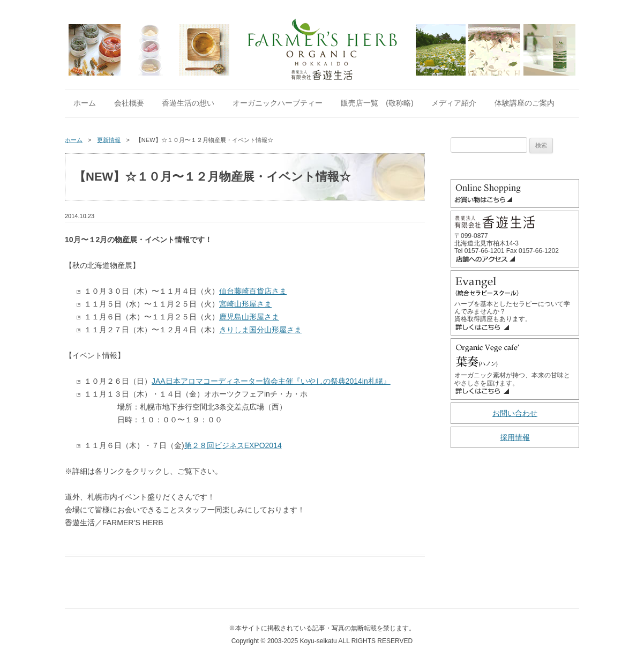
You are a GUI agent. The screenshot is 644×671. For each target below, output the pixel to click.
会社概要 (129, 103)
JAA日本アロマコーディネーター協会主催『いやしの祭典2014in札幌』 (271, 381)
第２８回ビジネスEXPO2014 (233, 445)
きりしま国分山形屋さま (260, 329)
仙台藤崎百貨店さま (253, 291)
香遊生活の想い (188, 103)
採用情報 (515, 437)
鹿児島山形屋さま (249, 316)
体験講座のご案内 (525, 103)
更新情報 (109, 140)
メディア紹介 (453, 103)
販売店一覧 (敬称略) (377, 103)
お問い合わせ (514, 413)
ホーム (84, 103)
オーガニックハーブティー (278, 103)
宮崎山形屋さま (245, 304)
